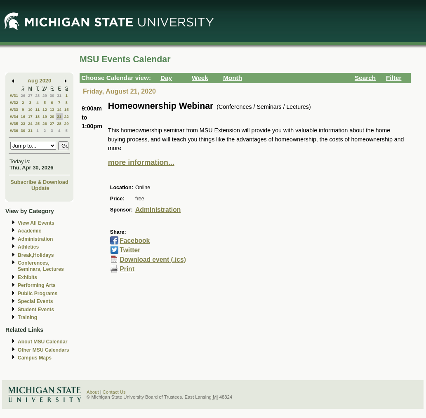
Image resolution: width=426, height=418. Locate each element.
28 (37, 95)
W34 (14, 116)
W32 (14, 102)
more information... (141, 162)
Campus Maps (35, 358)
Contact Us (114, 392)
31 (59, 95)
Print (127, 268)
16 (23, 116)
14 (59, 109)
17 (30, 116)
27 (30, 95)
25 (37, 123)
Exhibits (27, 277)
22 (66, 116)
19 (44, 116)
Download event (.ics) (153, 259)
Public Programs (37, 293)
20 (52, 116)
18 (37, 116)
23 (23, 123)
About (93, 392)
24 (30, 123)
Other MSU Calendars (43, 350)
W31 (14, 95)
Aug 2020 (39, 80)
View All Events (36, 223)
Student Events (36, 309)
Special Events (35, 301)
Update (40, 188)
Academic (29, 231)
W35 (14, 123)
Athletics (28, 247)
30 (52, 95)
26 (23, 95)
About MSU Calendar (42, 342)
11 (37, 109)
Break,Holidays (36, 255)
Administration (35, 239)
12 (44, 109)
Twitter (130, 250)
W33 (14, 109)
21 (59, 116)
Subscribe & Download (39, 182)
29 (44, 95)
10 (30, 109)
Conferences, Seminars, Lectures (41, 266)
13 (52, 109)
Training (27, 317)
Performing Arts (37, 285)
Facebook (135, 240)
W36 (14, 130)
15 (66, 109)
